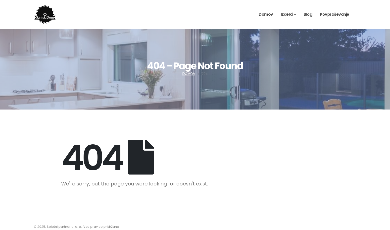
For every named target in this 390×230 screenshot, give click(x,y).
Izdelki (287, 14)
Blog (308, 14)
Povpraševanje (334, 14)
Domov (266, 14)
